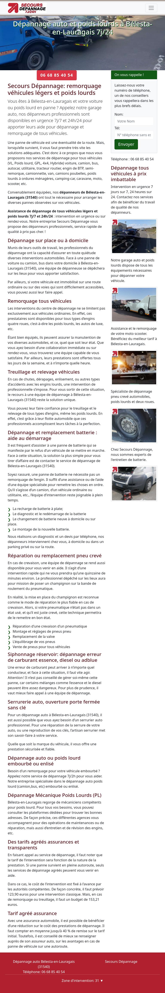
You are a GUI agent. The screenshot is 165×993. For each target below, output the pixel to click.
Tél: (117, 128)
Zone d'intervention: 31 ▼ (82, 980)
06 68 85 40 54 (56, 75)
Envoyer (126, 144)
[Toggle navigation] (151, 8)
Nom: (119, 114)
